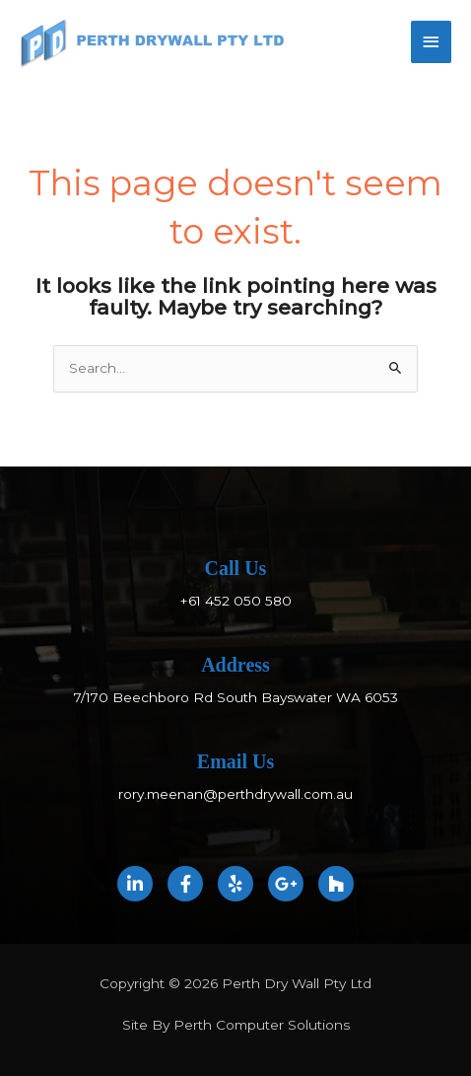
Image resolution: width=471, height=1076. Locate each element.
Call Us (236, 568)
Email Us (235, 761)
